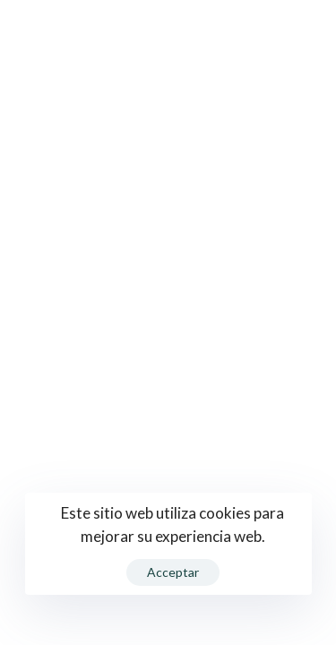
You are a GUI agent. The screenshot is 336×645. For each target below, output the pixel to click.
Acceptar (173, 572)
